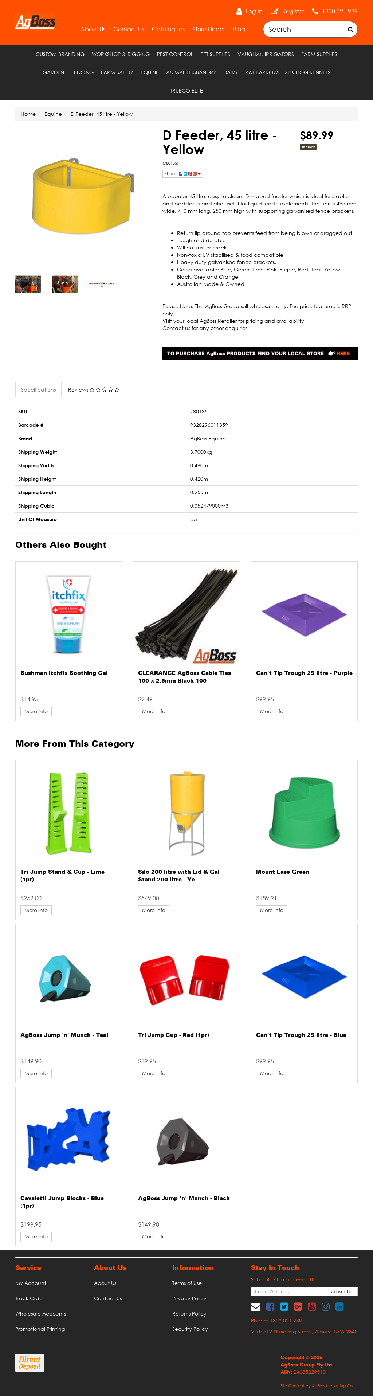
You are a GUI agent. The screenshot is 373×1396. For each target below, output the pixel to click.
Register (293, 11)
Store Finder (209, 29)
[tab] (38, 389)
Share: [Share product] (183, 173)
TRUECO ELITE (186, 90)
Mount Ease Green (282, 872)
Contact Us (128, 29)
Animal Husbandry (191, 72)
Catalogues (168, 29)
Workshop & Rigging (121, 54)
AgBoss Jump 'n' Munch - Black (184, 1198)
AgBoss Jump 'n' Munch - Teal (64, 1035)
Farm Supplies (319, 54)
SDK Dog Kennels (307, 72)
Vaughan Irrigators (265, 54)
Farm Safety (117, 72)
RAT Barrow (261, 72)
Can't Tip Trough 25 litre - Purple (304, 673)
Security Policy (190, 1329)
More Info (36, 711)
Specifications (38, 389)
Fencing (82, 72)
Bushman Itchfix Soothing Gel (64, 673)
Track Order (29, 1298)
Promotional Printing (40, 1329)
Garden (53, 72)
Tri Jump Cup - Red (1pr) (173, 1035)
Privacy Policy (189, 1298)
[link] (270, 1306)
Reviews (93, 389)
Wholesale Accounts (40, 1313)
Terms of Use (187, 1283)
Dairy (230, 72)
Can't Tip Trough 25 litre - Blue (301, 1035)
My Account (30, 1283)
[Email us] (255, 1306)
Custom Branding (60, 54)
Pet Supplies (215, 54)
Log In (254, 11)
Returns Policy (189, 1313)
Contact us (176, 328)
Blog (239, 29)
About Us (93, 29)
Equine (150, 72)
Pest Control (175, 54)
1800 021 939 (340, 11)
